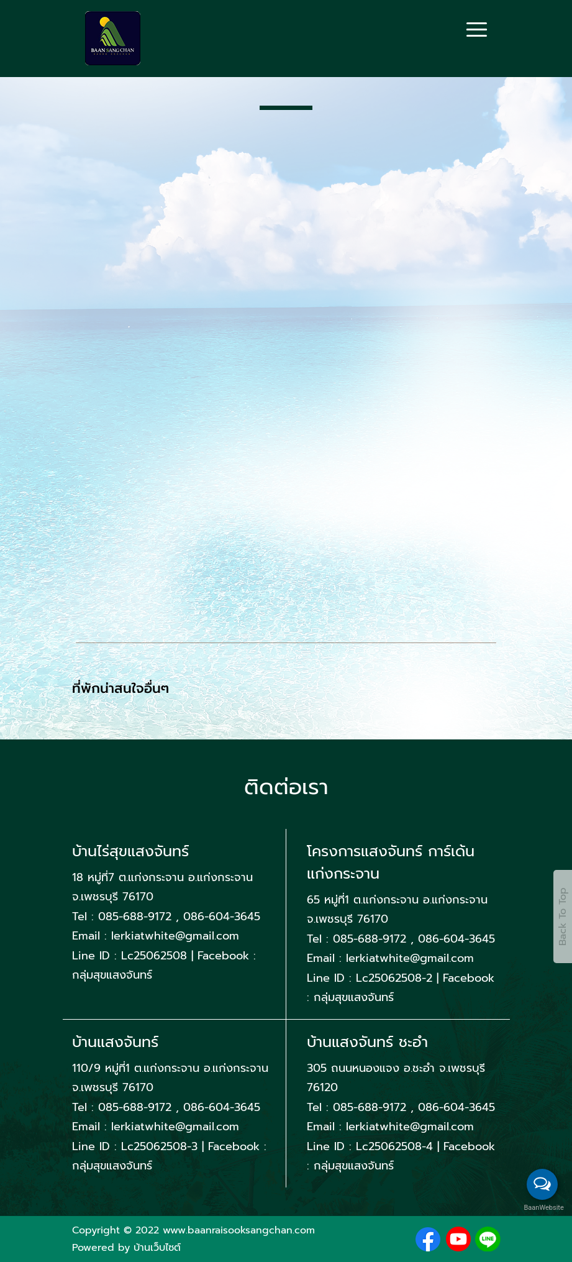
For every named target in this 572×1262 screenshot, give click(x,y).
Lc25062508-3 (159, 1146)
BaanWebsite (542, 1207)
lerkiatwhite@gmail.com (175, 935)
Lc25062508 (154, 955)
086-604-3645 (221, 916)
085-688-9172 (137, 916)
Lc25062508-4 (394, 1146)
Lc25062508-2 (394, 978)
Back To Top (562, 916)
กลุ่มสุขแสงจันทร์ (112, 975)
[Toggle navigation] (477, 31)
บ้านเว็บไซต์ (157, 1247)
